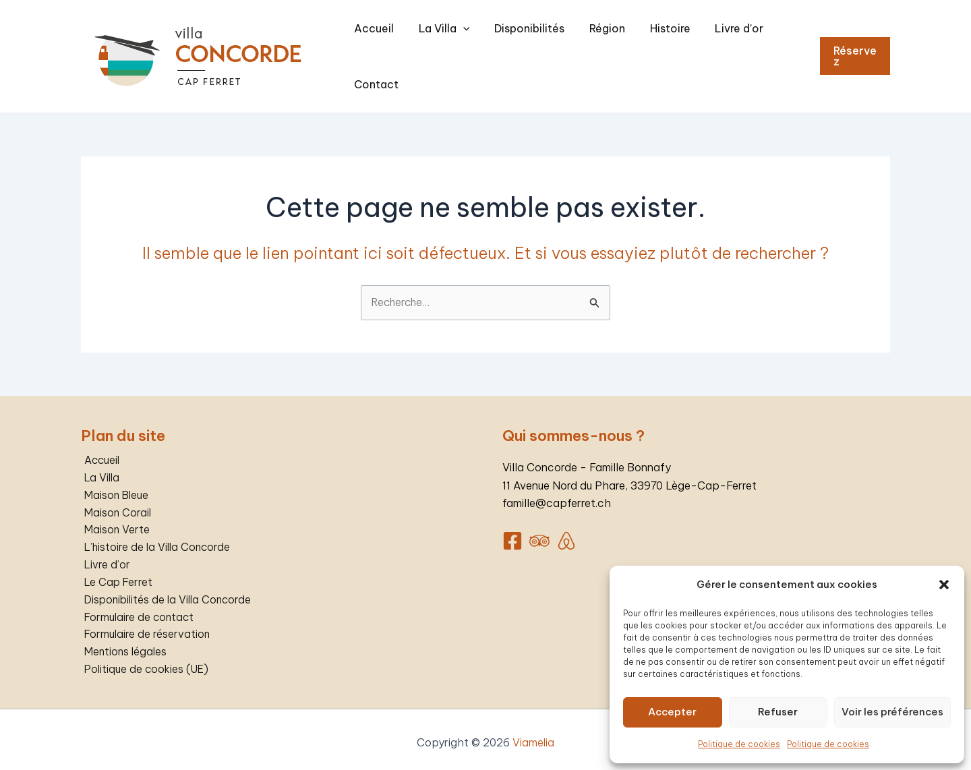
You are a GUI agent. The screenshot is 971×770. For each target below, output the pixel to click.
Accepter (672, 711)
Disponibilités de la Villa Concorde (167, 591)
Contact (771, 50)
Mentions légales (124, 644)
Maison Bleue (114, 485)
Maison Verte (114, 520)
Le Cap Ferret (116, 574)
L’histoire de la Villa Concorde (156, 538)
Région (602, 50)
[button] (944, 584)
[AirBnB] (566, 529)
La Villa (461, 51)
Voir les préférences (892, 711)
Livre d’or (711, 50)
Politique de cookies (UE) (145, 663)
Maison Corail (115, 502)
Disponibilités (535, 50)
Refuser (778, 711)
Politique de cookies (739, 744)
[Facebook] (512, 529)
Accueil (402, 50)
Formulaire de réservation (144, 627)
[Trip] (539, 529)
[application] (480, 51)
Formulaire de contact (137, 609)
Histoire (653, 50)
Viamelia (533, 736)
